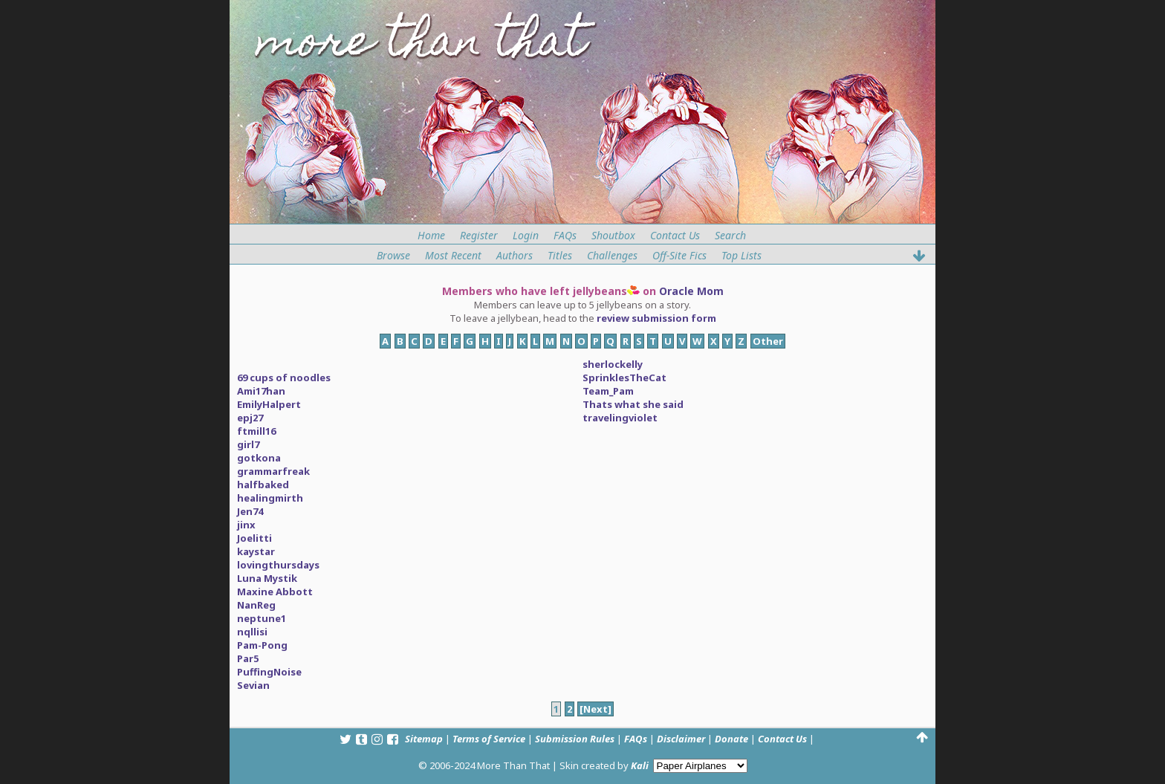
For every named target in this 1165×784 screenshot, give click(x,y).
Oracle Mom (691, 291)
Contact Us (675, 235)
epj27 (250, 417)
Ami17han (261, 391)
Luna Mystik (267, 578)
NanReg (256, 605)
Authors (514, 255)
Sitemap (424, 738)
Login (526, 235)
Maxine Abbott (275, 591)
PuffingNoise (269, 671)
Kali (640, 765)
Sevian (253, 685)
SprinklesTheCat (624, 377)
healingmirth (270, 498)
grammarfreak (273, 471)
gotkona (259, 457)
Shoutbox (613, 235)
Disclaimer (681, 738)
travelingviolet (620, 417)
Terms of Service (488, 738)
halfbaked (263, 484)
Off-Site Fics (679, 255)
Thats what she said (633, 404)
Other (768, 341)
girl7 (248, 444)
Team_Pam (608, 391)
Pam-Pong (262, 645)
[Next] (595, 709)
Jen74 (250, 511)
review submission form (656, 318)
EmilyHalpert (269, 404)
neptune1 (261, 618)
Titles (560, 255)
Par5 (248, 658)
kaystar (256, 551)
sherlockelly (612, 364)
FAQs (565, 235)
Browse (393, 255)
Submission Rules (574, 738)
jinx (246, 524)
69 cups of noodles (284, 377)
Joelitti (254, 538)
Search (730, 235)
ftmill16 (256, 431)
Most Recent (453, 255)
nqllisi (252, 631)
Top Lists (741, 255)
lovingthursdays (278, 564)
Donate (731, 738)
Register (479, 235)
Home (431, 235)
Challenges (612, 255)
